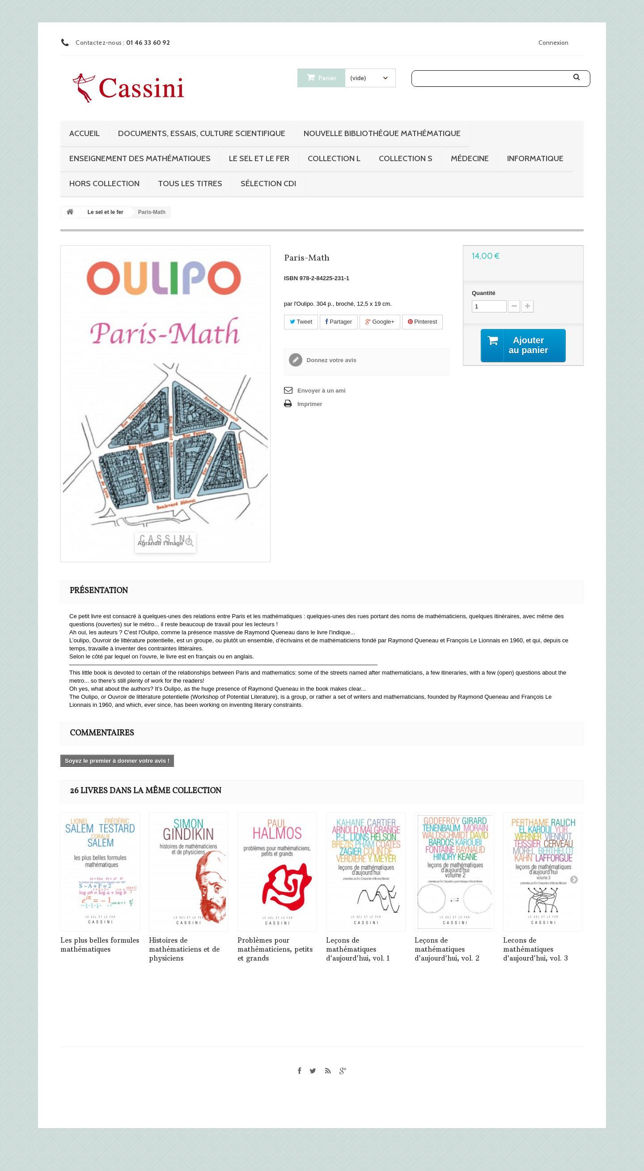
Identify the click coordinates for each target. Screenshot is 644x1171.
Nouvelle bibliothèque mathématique (382, 133)
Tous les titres (190, 183)
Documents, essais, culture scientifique (201, 133)
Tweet (301, 321)
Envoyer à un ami (321, 390)
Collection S (405, 158)
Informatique (535, 158)
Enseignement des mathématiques (140, 158)
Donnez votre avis (330, 360)
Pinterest (422, 321)
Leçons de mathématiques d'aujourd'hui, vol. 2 (447, 949)
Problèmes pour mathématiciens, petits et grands (275, 949)
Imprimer (309, 404)
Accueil (84, 133)
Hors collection (104, 183)
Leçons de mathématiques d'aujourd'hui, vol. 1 (358, 949)
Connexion (553, 42)
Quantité (484, 293)
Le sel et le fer (259, 158)
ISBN (291, 278)
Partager (339, 321)
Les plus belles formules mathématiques (99, 944)
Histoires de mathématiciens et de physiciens (184, 949)
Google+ (379, 321)
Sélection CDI (268, 183)
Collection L (334, 158)
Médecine (470, 158)
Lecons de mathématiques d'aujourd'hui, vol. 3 (535, 949)
